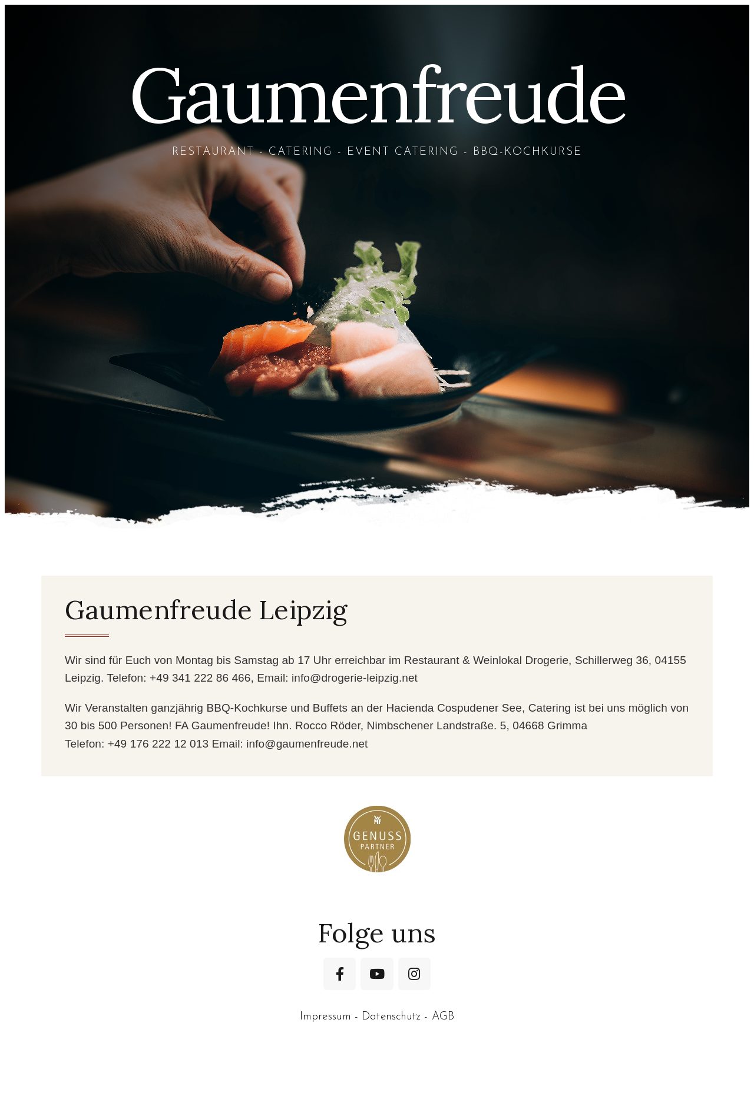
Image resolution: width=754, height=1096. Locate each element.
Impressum (325, 1016)
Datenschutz (391, 1016)
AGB (443, 1016)
